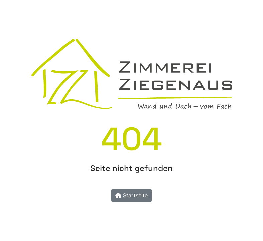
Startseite (131, 195)
